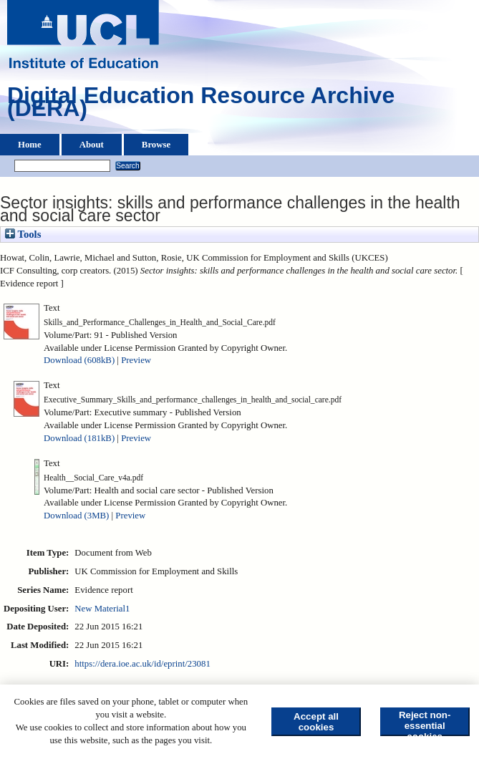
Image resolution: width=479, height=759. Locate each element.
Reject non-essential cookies (425, 723)
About (91, 145)
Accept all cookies (316, 722)
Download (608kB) (79, 360)
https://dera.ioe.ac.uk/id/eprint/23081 (142, 664)
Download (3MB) (76, 516)
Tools (23, 234)
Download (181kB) (79, 438)
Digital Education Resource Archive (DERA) (201, 105)
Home (30, 145)
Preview (136, 360)
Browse (156, 145)
